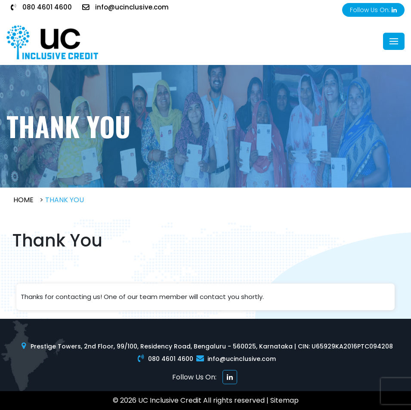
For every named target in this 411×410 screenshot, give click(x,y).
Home (23, 200)
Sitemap (284, 400)
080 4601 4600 (41, 7)
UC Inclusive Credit (169, 400)
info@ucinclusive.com (125, 7)
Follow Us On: (373, 10)
